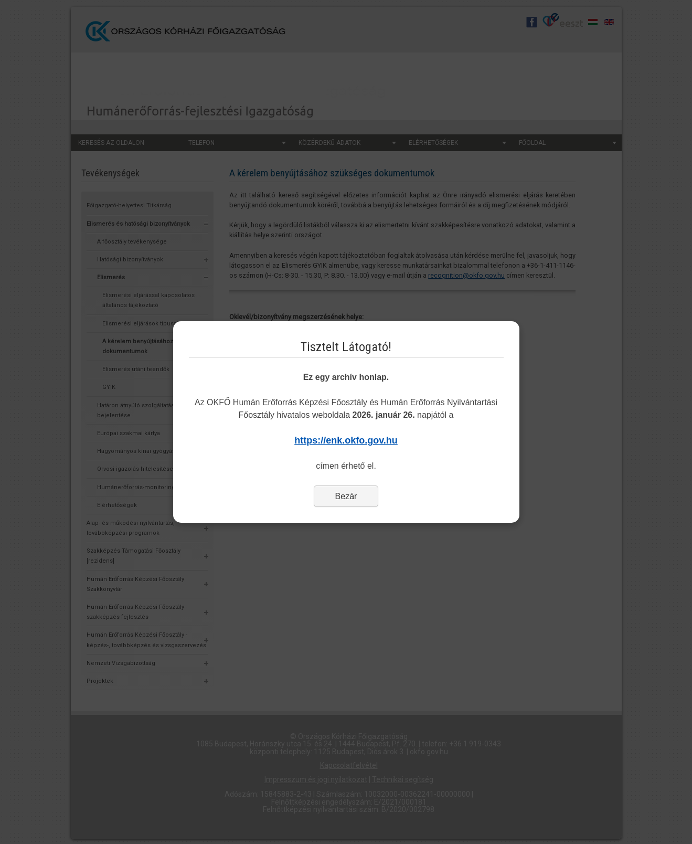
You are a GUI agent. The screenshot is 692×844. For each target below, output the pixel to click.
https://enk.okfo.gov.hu (346, 440)
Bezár (346, 496)
